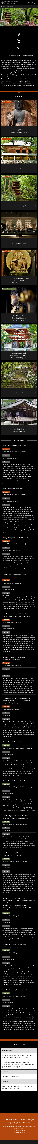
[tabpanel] (19, 17)
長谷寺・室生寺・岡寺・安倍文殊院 (11, 2)
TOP (2, 6)
